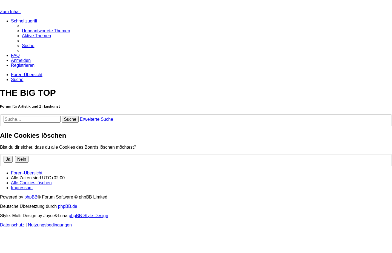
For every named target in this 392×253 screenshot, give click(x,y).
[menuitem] (46, 30)
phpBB (31, 197)
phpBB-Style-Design (88, 215)
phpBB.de (67, 206)
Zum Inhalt (10, 11)
